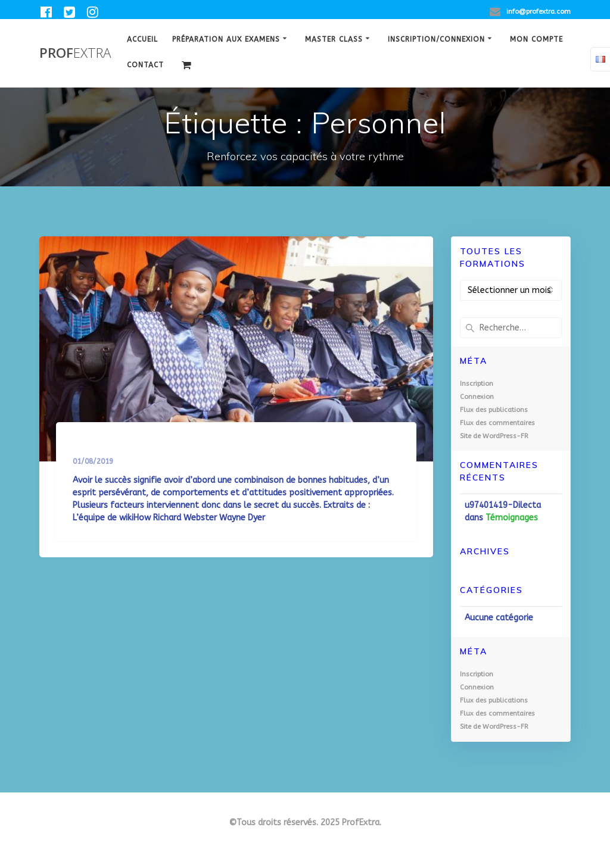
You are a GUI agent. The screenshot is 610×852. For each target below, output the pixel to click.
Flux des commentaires (497, 423)
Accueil (142, 39)
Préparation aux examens (226, 39)
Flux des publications (494, 410)
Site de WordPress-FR (494, 436)
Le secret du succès (133, 447)
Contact (145, 65)
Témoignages (511, 518)
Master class (334, 39)
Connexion (477, 397)
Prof (75, 53)
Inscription (476, 384)
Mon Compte (536, 39)
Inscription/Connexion (436, 39)
